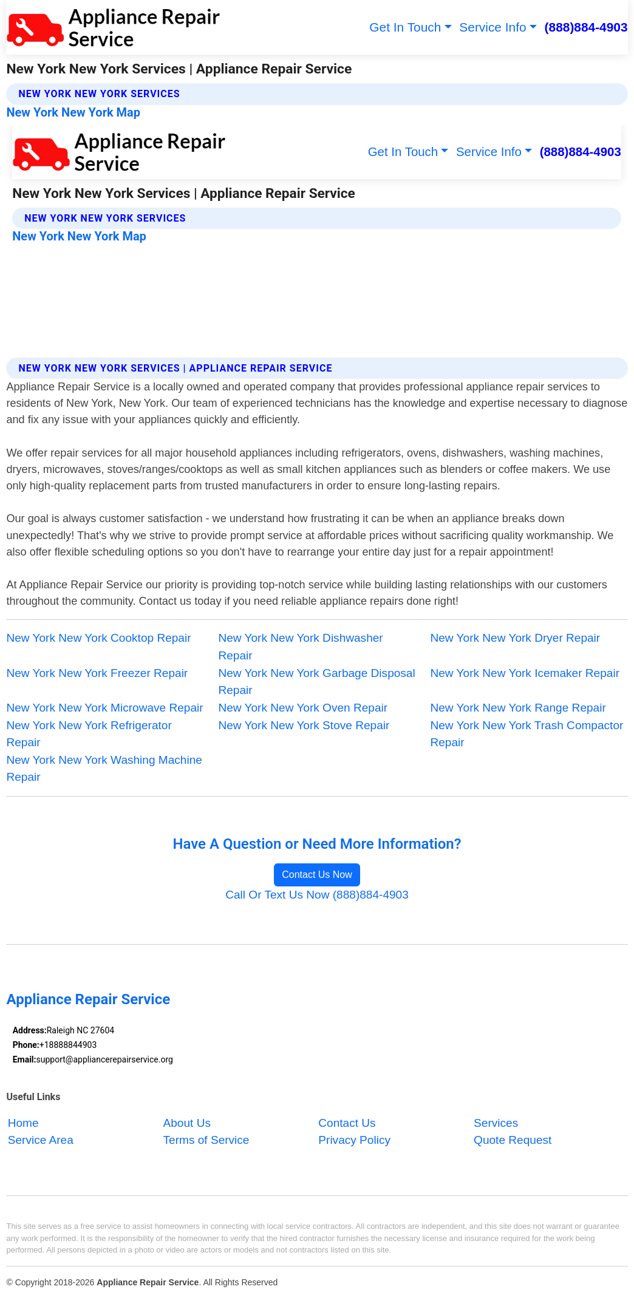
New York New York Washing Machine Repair (104, 768)
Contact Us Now (317, 874)
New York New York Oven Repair (302, 707)
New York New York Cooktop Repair (98, 637)
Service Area (40, 1140)
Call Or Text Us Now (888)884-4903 (317, 894)
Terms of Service (206, 1140)
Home (23, 1123)
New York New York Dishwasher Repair (300, 646)
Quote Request (512, 1140)
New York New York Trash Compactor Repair (527, 734)
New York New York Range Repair (518, 707)
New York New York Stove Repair (303, 725)
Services (496, 1123)
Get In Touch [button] (405, 27)
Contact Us (346, 1123)
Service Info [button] (492, 27)
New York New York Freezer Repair (97, 673)
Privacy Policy (354, 1140)
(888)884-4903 (586, 27)
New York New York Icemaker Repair (525, 673)
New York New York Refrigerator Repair (88, 734)
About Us (187, 1123)
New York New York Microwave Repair (104, 707)
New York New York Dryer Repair (516, 637)
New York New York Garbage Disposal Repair (316, 682)
